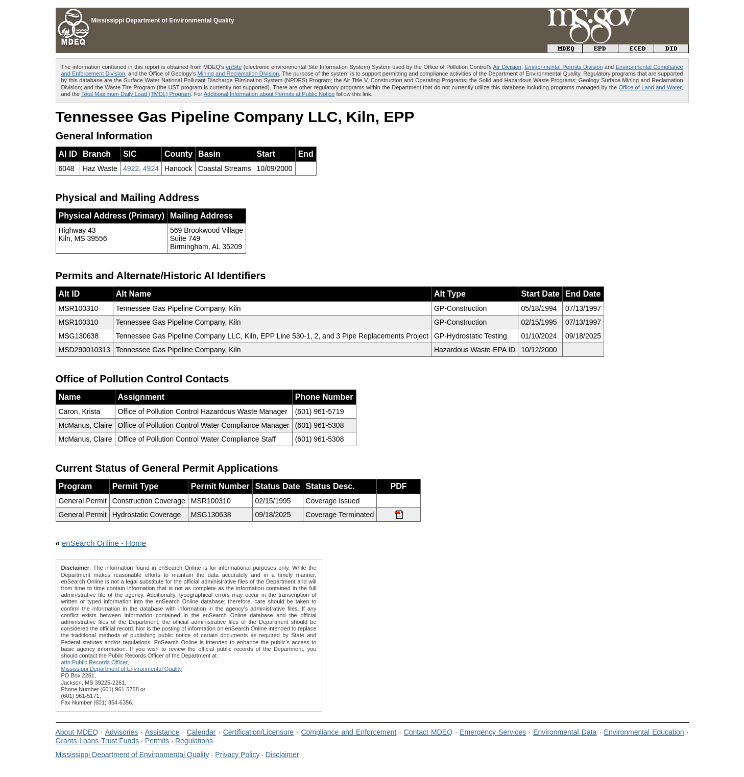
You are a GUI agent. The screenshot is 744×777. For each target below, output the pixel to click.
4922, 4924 (141, 168)
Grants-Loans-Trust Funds (97, 741)
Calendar (201, 732)
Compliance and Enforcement (348, 732)
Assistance (162, 732)
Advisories (121, 732)
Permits (157, 741)
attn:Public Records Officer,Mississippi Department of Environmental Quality (121, 665)
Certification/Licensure (258, 732)
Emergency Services (493, 732)
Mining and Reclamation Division (238, 73)
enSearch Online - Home (104, 543)
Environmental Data (564, 732)
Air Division (507, 67)
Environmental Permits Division (563, 67)
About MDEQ (77, 732)
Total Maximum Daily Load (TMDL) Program (136, 94)
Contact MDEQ (428, 732)
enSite (234, 67)
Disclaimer (282, 754)
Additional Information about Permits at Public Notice (269, 94)
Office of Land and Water (650, 87)
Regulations (194, 741)
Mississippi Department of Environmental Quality (132, 754)
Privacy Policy (237, 754)
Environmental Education (644, 732)
